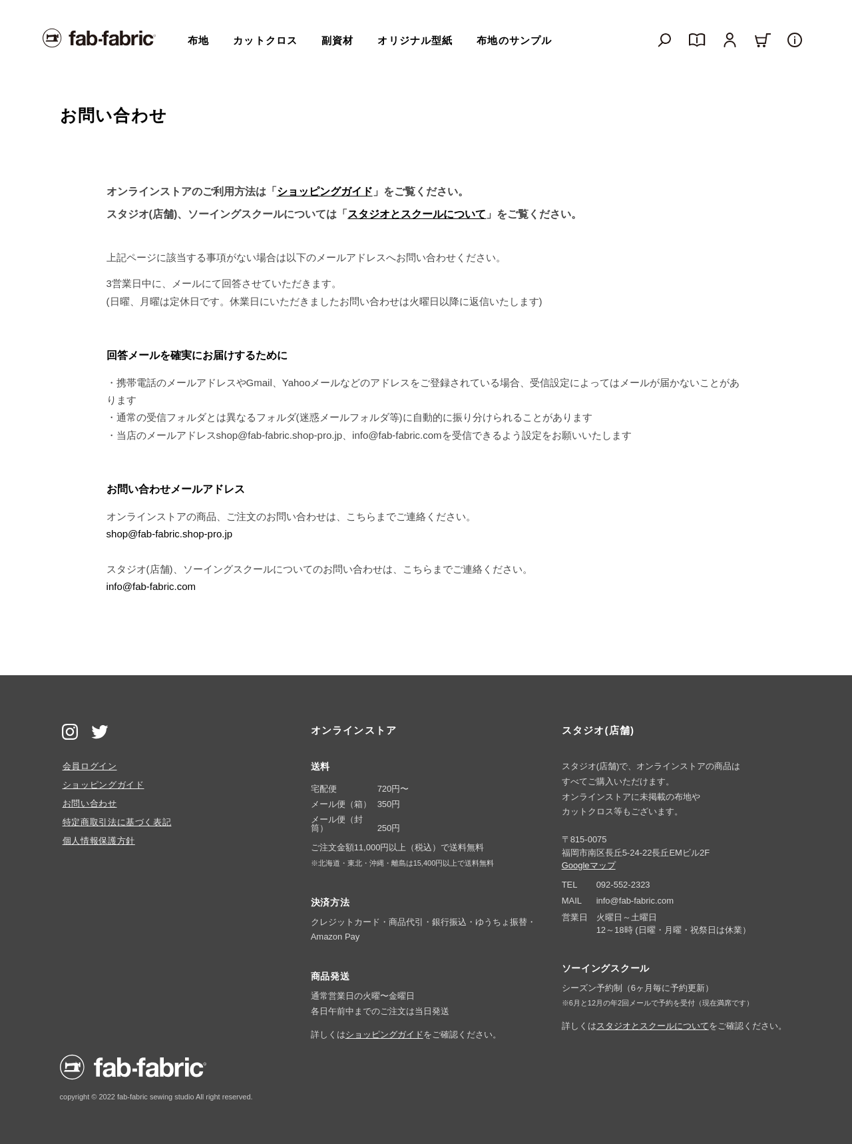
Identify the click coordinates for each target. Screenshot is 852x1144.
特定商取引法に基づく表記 (117, 822)
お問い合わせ (90, 803)
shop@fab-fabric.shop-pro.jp (169, 533)
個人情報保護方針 (99, 841)
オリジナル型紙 (415, 40)
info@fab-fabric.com (151, 586)
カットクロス (265, 40)
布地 (198, 40)
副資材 (337, 40)
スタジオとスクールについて (416, 214)
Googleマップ (589, 865)
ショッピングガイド (325, 191)
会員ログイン (90, 766)
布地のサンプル (514, 40)
